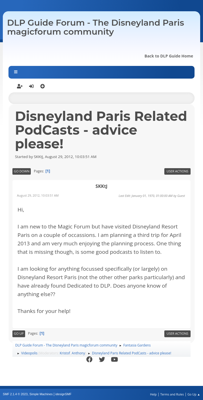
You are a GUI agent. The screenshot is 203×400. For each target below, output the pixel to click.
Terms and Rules (172, 394)
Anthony (78, 353)
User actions (177, 171)
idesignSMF (63, 394)
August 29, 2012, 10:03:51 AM (38, 195)
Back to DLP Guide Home (169, 56)
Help (153, 394)
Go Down (21, 171)
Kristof (65, 353)
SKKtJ (101, 186)
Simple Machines (41, 394)
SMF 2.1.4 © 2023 (15, 394)
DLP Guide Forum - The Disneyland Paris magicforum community (95, 27)
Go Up (19, 333)
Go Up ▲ (193, 394)
